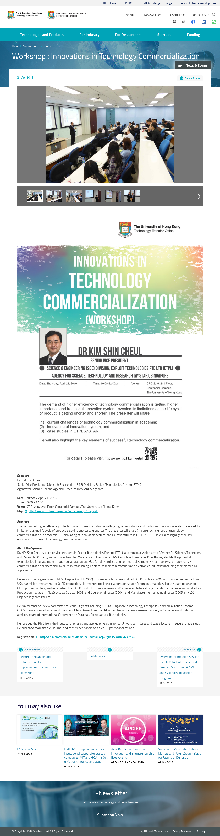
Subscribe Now (110, 815)
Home (15, 46)
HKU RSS (128, 3)
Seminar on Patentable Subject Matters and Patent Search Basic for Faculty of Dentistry (179, 753)
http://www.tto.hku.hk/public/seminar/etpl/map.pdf (63, 511)
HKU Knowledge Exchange (157, 3)
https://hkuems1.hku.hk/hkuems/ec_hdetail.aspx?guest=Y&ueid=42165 (87, 637)
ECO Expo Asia (26, 749)
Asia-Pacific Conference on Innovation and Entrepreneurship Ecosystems (132, 753)
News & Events (31, 46)
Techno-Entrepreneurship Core (198, 3)
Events (47, 46)
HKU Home (109, 3)
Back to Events (192, 78)
